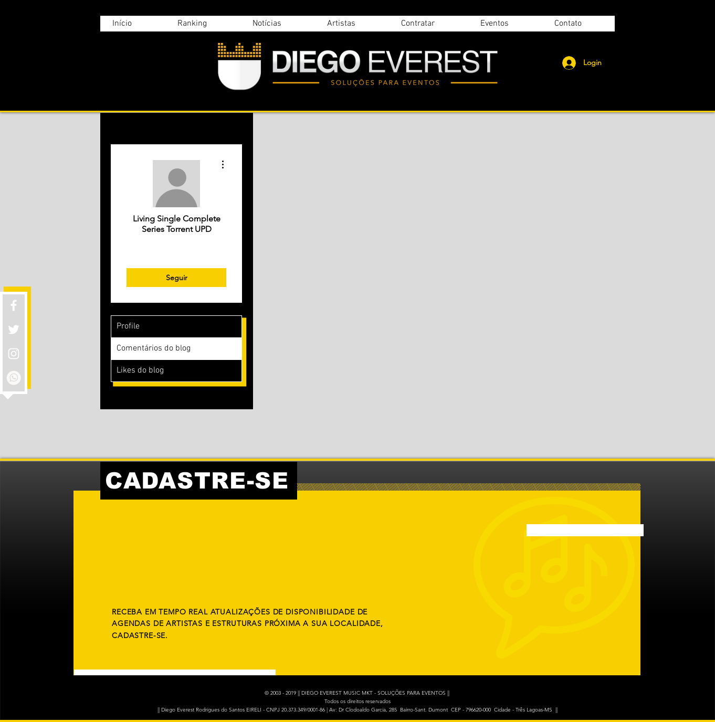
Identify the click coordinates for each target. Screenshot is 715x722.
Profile (128, 326)
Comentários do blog (154, 348)
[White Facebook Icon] (13, 305)
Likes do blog (140, 370)
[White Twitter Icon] (13, 329)
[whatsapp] (13, 377)
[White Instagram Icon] (13, 353)
